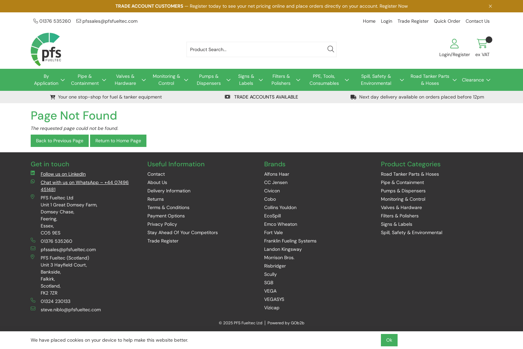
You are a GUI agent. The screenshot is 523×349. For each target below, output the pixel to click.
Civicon (272, 191)
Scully (270, 274)
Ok (389, 340)
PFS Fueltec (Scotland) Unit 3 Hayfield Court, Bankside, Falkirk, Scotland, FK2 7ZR (60, 275)
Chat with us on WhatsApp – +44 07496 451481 (80, 185)
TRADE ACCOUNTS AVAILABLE (261, 97)
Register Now (394, 6)
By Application (46, 79)
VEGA (270, 291)
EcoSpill (272, 216)
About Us (157, 182)
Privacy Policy (162, 224)
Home (369, 21)
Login (386, 21)
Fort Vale (273, 232)
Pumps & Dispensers (209, 79)
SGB (268, 283)
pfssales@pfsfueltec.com (106, 21)
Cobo (270, 199)
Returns (155, 199)
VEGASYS (274, 299)
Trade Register (413, 21)
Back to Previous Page (59, 141)
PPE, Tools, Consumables (324, 79)
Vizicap (272, 308)
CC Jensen (276, 182)
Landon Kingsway (283, 249)
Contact (156, 174)
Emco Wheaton (280, 224)
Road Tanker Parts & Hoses (430, 79)
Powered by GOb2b (286, 323)
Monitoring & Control (166, 79)
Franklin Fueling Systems (290, 241)
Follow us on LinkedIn (58, 174)
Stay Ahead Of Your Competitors (182, 232)
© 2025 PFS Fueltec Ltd (241, 323)
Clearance (473, 80)
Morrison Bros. (279, 257)
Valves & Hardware (125, 79)
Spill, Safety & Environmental (376, 79)
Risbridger (275, 266)
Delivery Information (168, 191)
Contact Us (478, 21)
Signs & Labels (246, 79)
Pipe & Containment (85, 79)
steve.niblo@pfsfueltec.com (66, 309)
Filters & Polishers (281, 79)
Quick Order (447, 21)
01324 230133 (50, 301)
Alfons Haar (276, 174)
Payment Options (166, 216)
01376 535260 (52, 21)
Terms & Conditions (168, 207)
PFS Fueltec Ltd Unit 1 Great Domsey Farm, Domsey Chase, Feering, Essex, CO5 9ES (64, 215)
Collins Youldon (280, 207)
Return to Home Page (118, 141)
